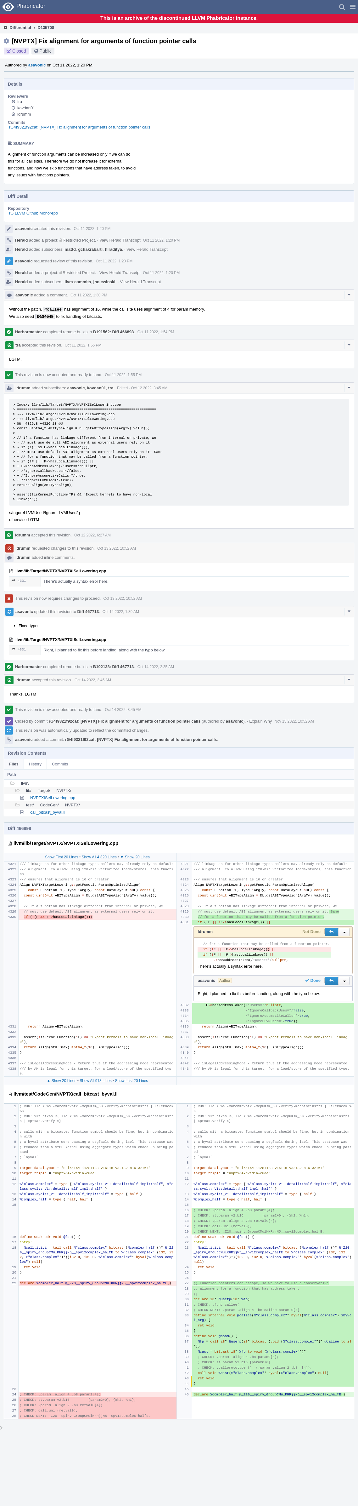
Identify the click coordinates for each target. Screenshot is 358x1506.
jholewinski (104, 281)
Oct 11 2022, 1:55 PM (83, 345)
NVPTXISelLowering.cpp (52, 797)
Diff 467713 (88, 611)
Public (46, 51)
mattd (70, 249)
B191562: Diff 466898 (113, 331)
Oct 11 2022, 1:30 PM (88, 295)
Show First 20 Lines (61, 857)
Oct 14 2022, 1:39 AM (121, 612)
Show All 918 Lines (95, 1081)
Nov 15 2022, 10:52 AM (294, 721)
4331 (19, 580)
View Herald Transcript (120, 240)
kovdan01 (26, 108)
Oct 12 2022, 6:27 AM (92, 535)
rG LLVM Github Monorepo (33, 213)
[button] (353, 7)
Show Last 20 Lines (131, 1081)
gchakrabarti (90, 249)
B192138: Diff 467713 (113, 666)
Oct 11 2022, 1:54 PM (155, 332)
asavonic (37, 65)
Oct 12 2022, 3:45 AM (149, 388)
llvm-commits (78, 281)
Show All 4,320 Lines (98, 857)
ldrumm (24, 114)
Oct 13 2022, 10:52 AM (116, 548)
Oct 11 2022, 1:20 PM (92, 228)
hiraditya (113, 249)
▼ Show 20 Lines (135, 857)
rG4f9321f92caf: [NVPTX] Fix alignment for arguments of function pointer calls (79, 127)
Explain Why (260, 721)
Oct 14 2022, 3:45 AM (93, 680)
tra (19, 101)
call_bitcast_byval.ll (47, 812)
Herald (21, 240)
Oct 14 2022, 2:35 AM (155, 667)
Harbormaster (28, 331)
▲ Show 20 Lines (61, 1081)
